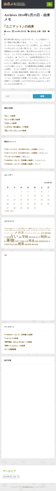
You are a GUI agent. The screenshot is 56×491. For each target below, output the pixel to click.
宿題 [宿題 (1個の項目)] (30, 237)
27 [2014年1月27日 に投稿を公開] (7, 208)
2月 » (12, 211)
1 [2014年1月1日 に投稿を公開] (21, 192)
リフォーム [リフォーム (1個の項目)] (28, 233)
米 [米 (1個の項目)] (49, 241)
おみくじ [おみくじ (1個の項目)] (12, 228)
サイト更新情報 (10, 349)
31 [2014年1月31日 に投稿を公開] (35, 208)
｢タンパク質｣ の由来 (12, 120)
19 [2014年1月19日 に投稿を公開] (48, 200)
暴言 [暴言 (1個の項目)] (49, 237)
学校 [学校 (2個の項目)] (25, 236)
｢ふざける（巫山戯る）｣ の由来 (16, 127)
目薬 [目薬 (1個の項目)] (26, 241)
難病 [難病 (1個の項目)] (33, 244)
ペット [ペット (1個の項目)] (11, 233)
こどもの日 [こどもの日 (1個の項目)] (20, 228)
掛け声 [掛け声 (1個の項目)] (38, 237)
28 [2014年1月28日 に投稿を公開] (14, 208)
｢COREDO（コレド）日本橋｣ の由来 (18, 160)
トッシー (38, 160)
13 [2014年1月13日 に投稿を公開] (7, 200)
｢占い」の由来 (9, 116)
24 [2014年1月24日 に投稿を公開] (35, 204)
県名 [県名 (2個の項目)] (32, 241)
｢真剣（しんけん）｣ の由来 (14, 346)
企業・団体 (41, 31)
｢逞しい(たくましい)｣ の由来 (15, 131)
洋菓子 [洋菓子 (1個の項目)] (17, 241)
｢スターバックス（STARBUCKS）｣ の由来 (20, 149)
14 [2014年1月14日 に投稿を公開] (14, 200)
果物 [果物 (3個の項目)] (10, 240)
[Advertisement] (28, 289)
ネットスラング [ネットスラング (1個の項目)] (41, 230)
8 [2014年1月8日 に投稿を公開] (21, 196)
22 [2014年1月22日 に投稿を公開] (21, 204)
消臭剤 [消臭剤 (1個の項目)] (22, 241)
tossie (9, 31)
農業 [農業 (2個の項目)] (21, 244)
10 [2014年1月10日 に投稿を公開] (35, 196)
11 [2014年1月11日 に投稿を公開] (41, 196)
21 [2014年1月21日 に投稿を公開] (14, 204)
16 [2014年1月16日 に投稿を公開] (28, 200)
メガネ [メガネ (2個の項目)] (19, 232)
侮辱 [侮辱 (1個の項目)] (46, 233)
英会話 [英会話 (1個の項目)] (11, 244)
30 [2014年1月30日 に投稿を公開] (28, 208)
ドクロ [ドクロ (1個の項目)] (33, 230)
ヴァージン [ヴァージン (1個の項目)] (37, 233)
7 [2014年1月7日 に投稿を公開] (14, 196)
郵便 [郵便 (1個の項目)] (29, 244)
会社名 (33, 31)
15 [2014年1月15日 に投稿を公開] (21, 200)
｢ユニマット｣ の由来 (19, 26)
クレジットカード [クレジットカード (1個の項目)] (38, 228)
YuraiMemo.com (27, 487)
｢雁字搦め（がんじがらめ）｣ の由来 (18, 342)
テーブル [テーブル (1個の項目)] (22, 230)
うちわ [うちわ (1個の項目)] (6, 228)
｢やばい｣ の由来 (10, 123)
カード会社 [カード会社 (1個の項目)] (28, 228)
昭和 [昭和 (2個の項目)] (44, 236)
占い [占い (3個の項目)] (14, 236)
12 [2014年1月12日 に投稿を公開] (48, 196)
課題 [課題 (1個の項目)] (16, 244)
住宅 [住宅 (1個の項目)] (42, 233)
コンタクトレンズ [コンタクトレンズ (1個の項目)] (12, 230)
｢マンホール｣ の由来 (12, 157)
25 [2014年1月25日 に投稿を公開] (41, 204)
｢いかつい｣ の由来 (11, 338)
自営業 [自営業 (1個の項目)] (6, 244)
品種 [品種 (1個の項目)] (20, 237)
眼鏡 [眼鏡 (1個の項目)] (36, 241)
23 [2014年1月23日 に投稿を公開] (28, 204)
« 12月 (6, 211)
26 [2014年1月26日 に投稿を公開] (48, 204)
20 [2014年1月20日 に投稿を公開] (7, 204)
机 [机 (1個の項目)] (5, 241)
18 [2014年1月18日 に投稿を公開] (41, 200)
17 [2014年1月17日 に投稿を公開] (35, 200)
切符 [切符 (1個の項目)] (7, 237)
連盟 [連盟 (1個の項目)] (26, 244)
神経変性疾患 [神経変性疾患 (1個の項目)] (43, 241)
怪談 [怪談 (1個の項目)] (33, 237)
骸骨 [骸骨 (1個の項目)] (36, 244)
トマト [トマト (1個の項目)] (28, 230)
